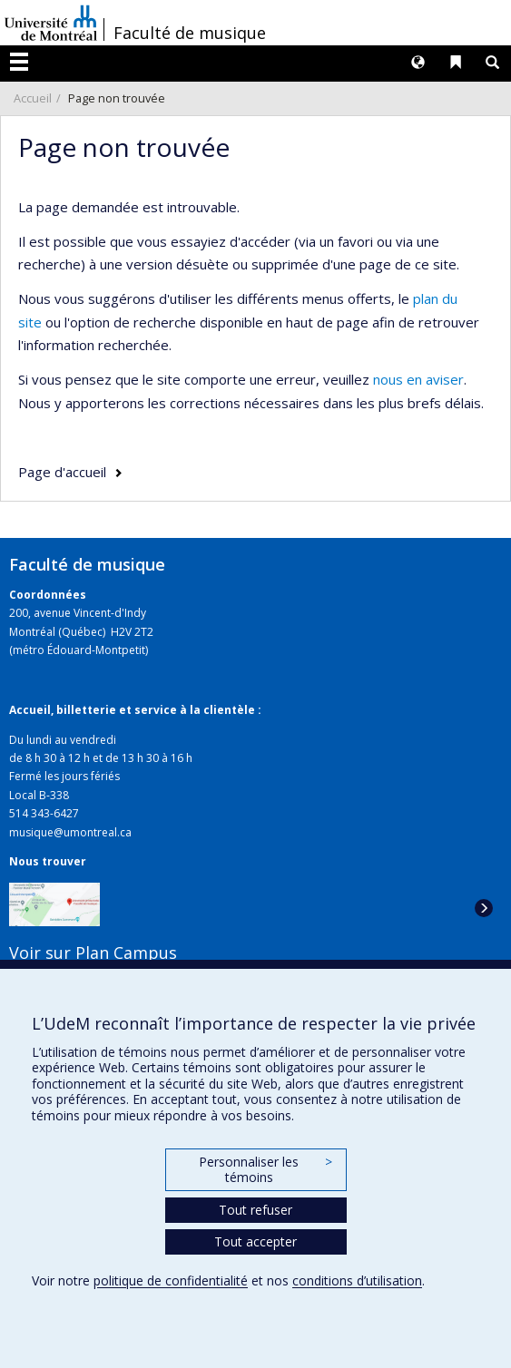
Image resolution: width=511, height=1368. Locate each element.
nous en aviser (418, 379)
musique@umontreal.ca (70, 832)
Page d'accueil (62, 472)
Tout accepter (255, 1241)
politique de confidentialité (170, 1280)
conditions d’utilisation (357, 1280)
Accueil (33, 98)
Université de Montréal (51, 23)
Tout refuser (255, 1209)
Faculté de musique (189, 32)
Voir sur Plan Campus (93, 952)
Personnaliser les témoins (265, 1170)
